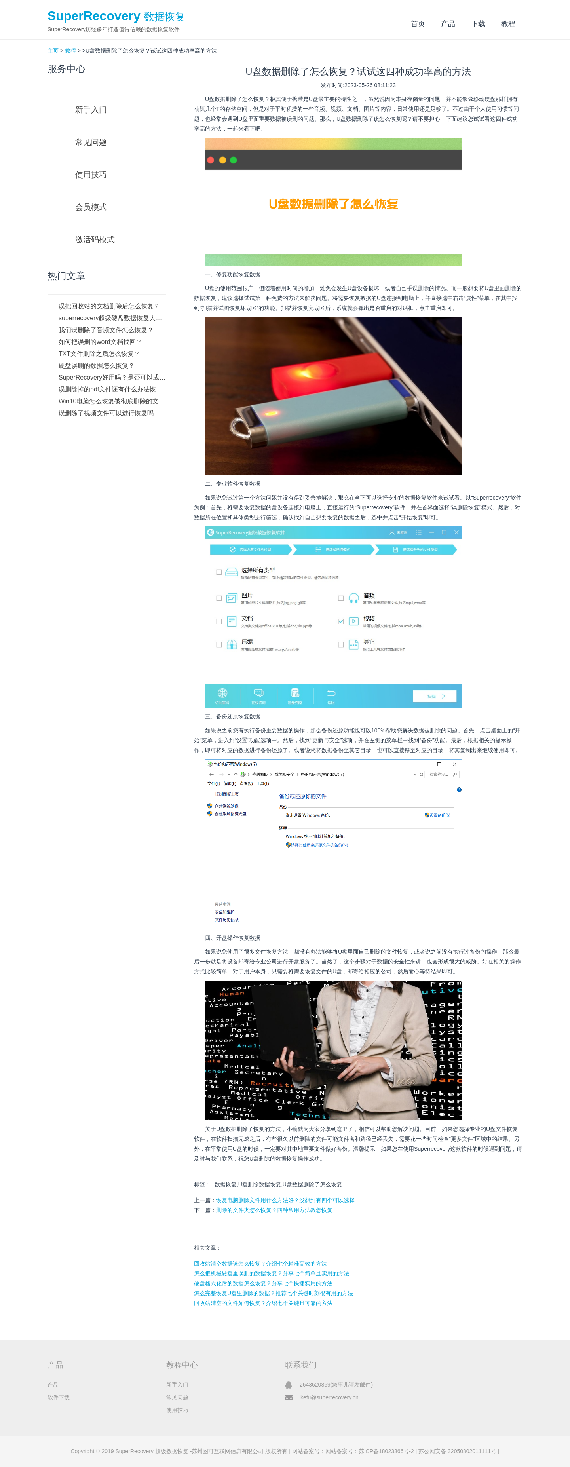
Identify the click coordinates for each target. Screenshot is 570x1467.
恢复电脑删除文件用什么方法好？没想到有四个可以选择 (285, 1200)
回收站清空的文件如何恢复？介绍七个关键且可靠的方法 (263, 1303)
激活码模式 (95, 239)
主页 (53, 51)
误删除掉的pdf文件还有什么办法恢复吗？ (112, 389)
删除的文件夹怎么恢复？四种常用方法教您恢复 (274, 1210)
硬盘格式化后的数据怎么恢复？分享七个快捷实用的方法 (263, 1283)
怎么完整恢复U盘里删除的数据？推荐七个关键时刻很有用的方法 (273, 1293)
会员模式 (91, 207)
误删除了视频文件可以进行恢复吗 (106, 413)
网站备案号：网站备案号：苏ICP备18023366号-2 (353, 1451)
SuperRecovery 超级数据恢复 (151, 1451)
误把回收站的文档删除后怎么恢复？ (109, 306)
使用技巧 (91, 174)
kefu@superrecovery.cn (329, 1397)
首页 (418, 24)
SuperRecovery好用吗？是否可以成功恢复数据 (112, 377)
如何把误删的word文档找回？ (100, 341)
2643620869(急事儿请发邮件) (336, 1384)
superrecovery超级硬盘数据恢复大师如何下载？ (112, 318)
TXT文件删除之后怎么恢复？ (99, 353)
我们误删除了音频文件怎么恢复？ (106, 330)
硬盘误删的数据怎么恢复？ (97, 365)
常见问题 (91, 142)
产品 (448, 24)
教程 (508, 24)
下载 (478, 24)
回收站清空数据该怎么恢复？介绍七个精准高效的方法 (260, 1263)
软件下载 (59, 1397)
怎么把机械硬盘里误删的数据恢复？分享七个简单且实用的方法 (271, 1273)
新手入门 (91, 109)
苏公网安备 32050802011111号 (457, 1451)
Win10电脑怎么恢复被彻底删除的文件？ (112, 401)
